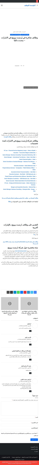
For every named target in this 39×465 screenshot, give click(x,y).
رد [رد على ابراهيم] (30, 331)
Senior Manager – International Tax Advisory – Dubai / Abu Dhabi (19, 157)
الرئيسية (24, 31)
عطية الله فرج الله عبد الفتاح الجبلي (21, 351)
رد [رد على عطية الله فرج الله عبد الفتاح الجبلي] (30, 359)
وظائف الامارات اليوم (17, 31)
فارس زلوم (28, 337)
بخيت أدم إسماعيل (26, 366)
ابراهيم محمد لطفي (26, 379)
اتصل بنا (36, 451)
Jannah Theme (5, 462)
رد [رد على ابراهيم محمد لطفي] (30, 391)
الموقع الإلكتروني (34, 428)
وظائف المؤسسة (8, 136)
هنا (34, 234)
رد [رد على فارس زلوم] (30, 344)
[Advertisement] (19, 20)
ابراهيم (29, 324)
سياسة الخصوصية (34, 447)
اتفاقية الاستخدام (34, 449)
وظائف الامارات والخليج (15, 34)
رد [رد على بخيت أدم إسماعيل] (30, 373)
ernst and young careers (21, 251)
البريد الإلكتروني (34, 422)
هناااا (9, 201)
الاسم (36, 417)
